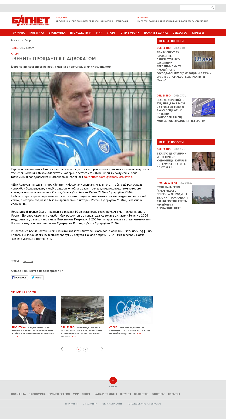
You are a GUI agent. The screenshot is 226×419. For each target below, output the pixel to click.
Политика (36, 32)
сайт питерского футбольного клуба (108, 177)
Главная (16, 40)
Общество (180, 32)
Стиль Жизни (129, 32)
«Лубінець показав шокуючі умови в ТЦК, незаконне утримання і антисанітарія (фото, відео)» (82, 330)
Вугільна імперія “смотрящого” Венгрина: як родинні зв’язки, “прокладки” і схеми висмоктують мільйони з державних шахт (172, 197)
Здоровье (158, 394)
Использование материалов (144, 403)
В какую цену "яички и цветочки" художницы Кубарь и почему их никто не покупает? (172, 160)
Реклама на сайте (112, 403)
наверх (113, 386)
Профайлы (71, 403)
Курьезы (198, 32)
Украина (19, 32)
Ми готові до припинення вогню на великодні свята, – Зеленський (172, 21)
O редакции (90, 403)
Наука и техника (156, 32)
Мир (99, 32)
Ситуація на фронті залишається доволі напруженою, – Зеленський (92, 21)
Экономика (57, 32)
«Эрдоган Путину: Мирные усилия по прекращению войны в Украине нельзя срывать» (34, 330)
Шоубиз (125, 394)
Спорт (111, 32)
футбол (28, 261)
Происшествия (80, 32)
